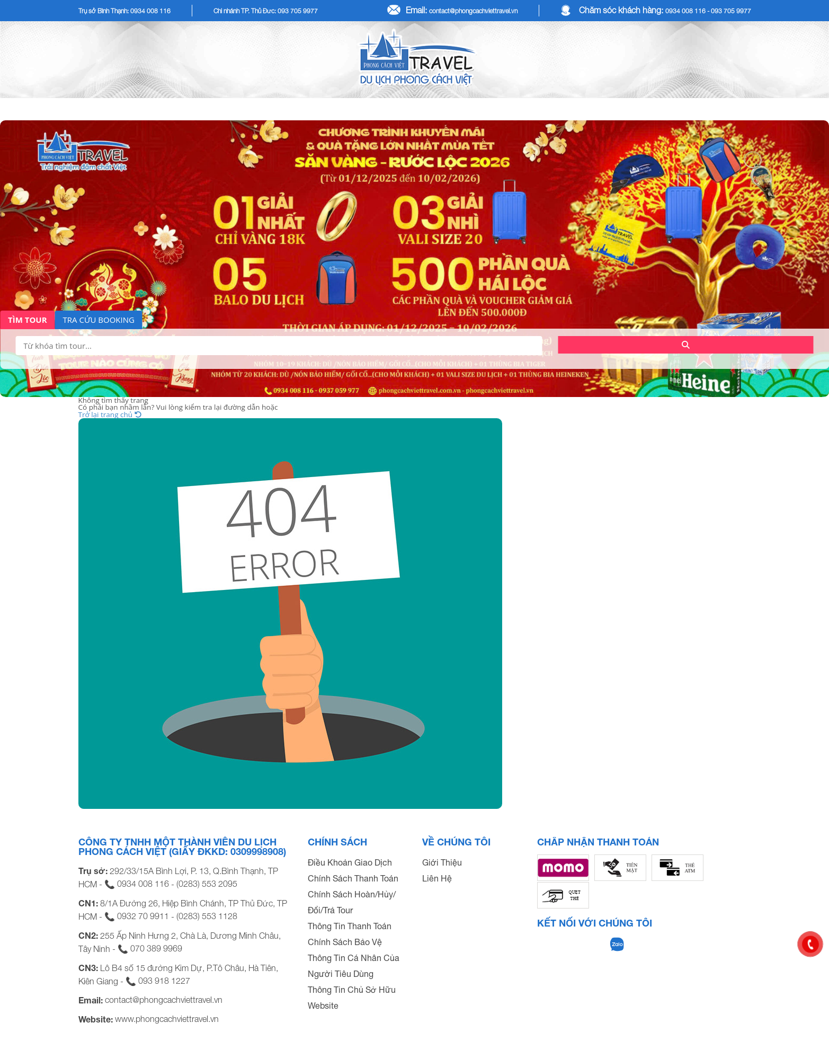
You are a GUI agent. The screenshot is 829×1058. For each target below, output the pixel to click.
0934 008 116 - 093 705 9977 (708, 11)
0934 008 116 (143, 883)
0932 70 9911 (143, 916)
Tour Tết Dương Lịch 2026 (338, 109)
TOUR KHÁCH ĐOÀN (487, 109)
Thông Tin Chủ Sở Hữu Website (352, 997)
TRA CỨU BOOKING (99, 319)
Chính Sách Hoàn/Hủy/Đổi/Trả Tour (352, 902)
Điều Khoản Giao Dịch (350, 862)
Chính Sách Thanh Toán (353, 878)
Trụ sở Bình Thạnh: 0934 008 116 (124, 11)
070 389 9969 (156, 948)
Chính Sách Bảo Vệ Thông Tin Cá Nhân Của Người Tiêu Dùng (353, 957)
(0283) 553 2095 (206, 883)
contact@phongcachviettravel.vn (473, 11)
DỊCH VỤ (709, 109)
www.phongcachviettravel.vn (167, 1019)
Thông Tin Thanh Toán (349, 926)
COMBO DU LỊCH (610, 109)
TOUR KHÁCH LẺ (197, 109)
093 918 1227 (164, 980)
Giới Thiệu (442, 862)
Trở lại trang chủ (110, 414)
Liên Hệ (437, 878)
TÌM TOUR (27, 319)
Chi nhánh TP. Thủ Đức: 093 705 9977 (265, 11)
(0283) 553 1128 (206, 916)
